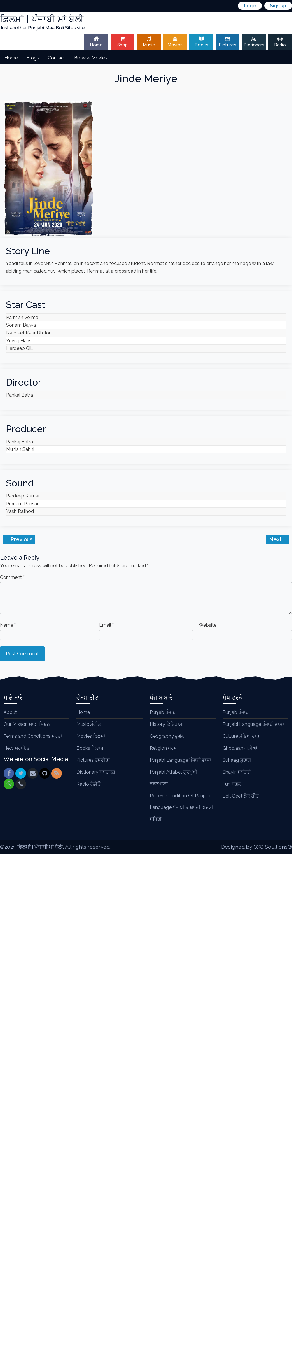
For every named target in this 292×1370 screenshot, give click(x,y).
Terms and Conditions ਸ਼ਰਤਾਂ (33, 736)
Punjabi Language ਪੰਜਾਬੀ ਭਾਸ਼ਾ (180, 760)
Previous (20, 539)
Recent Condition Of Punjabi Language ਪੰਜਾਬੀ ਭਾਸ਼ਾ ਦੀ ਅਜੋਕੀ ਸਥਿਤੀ (181, 807)
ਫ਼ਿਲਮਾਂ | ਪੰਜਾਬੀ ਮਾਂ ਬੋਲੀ (40, 847)
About (10, 712)
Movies (175, 42)
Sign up (278, 5)
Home (96, 42)
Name (8, 625)
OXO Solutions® (272, 847)
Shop (122, 42)
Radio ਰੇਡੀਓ (88, 784)
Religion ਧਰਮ (163, 748)
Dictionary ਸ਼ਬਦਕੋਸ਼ (95, 772)
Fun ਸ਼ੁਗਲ (232, 784)
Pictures (227, 42)
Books (201, 42)
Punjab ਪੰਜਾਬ (163, 712)
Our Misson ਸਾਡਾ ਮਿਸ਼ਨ (27, 724)
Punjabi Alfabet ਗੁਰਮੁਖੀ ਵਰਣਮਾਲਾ (173, 777)
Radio (280, 42)
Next (276, 539)
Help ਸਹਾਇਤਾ (17, 748)
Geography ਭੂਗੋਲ (167, 736)
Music (149, 42)
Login (250, 5)
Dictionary (254, 42)
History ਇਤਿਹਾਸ (166, 724)
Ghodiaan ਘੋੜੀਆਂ (240, 748)
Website (207, 625)
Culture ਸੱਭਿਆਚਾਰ (241, 736)
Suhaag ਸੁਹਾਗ (237, 760)
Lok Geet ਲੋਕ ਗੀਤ (241, 796)
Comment (12, 577)
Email (106, 625)
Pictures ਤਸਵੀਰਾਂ (93, 760)
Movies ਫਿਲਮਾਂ (90, 736)
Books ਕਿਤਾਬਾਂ (90, 748)
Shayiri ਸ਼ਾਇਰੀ (237, 772)
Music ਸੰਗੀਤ (88, 724)
